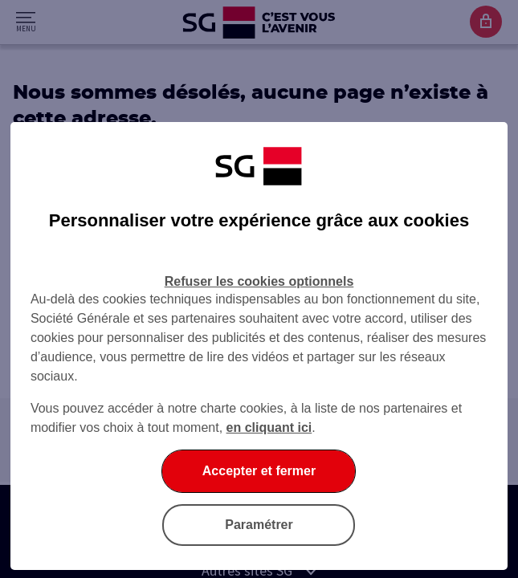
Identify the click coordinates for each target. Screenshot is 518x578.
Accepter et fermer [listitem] (259, 471)
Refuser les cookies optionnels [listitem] (259, 281)
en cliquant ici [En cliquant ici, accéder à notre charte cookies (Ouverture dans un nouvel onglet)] (269, 427)
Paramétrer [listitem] (259, 524)
